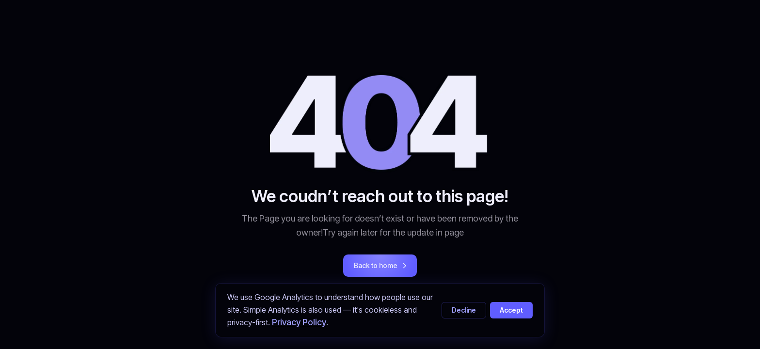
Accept (511, 310)
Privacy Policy (299, 322)
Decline (464, 310)
